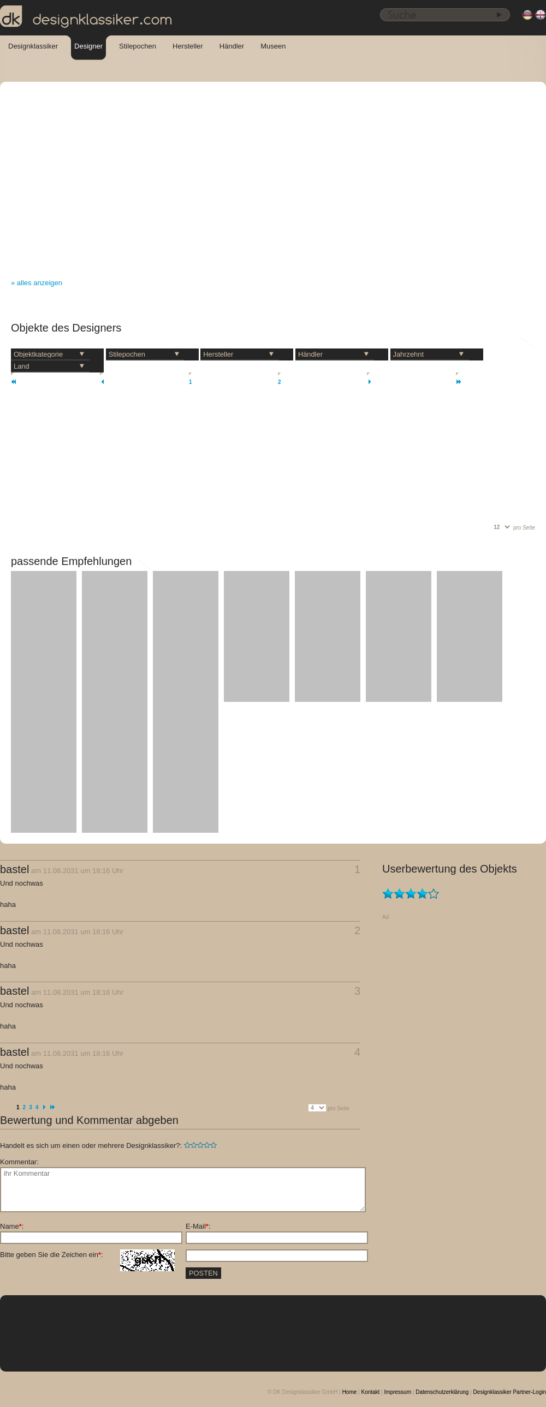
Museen (273, 46)
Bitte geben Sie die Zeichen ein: (87, 1254)
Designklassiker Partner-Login (509, 1392)
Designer (88, 46)
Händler (232, 46)
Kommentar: (19, 1162)
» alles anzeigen (36, 283)
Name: (11, 1226)
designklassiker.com (86, 16)
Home (349, 1392)
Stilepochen (137, 46)
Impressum (397, 1392)
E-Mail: (198, 1226)
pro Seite (524, 528)
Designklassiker (33, 46)
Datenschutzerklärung (442, 1392)
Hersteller (188, 46)
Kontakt (370, 1392)
